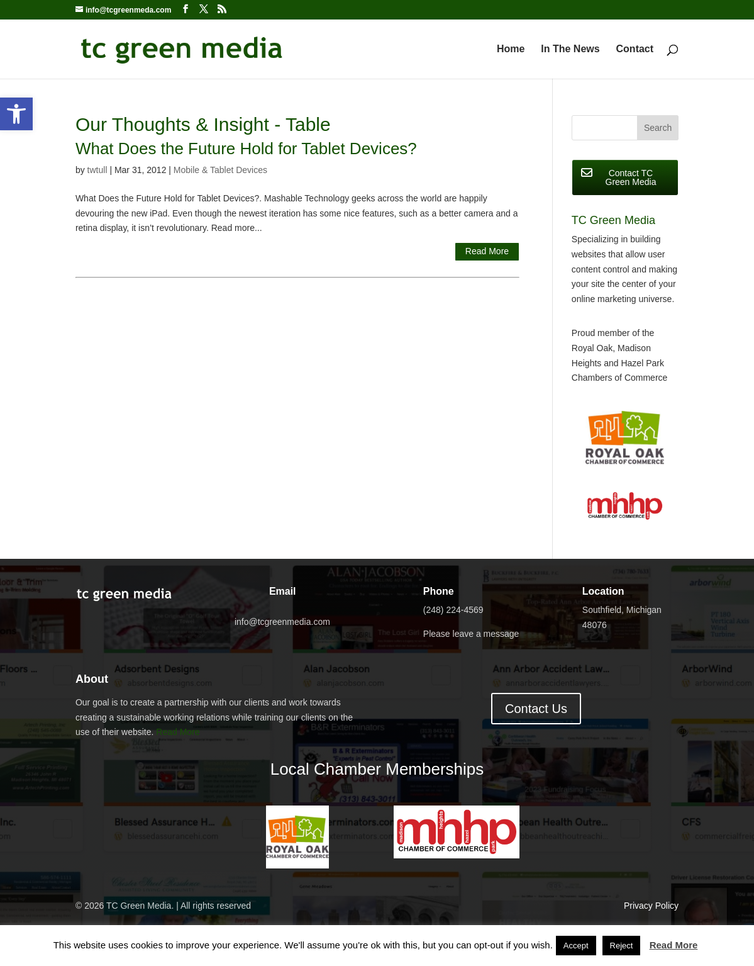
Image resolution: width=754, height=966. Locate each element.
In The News (570, 49)
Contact (635, 49)
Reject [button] (621, 945)
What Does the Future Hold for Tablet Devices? (246, 148)
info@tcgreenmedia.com (282, 622)
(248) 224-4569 (453, 610)
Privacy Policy (651, 906)
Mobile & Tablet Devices (220, 170)
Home (510, 49)
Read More (487, 251)
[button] (16, 114)
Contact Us (536, 709)
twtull (97, 170)
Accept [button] (576, 945)
